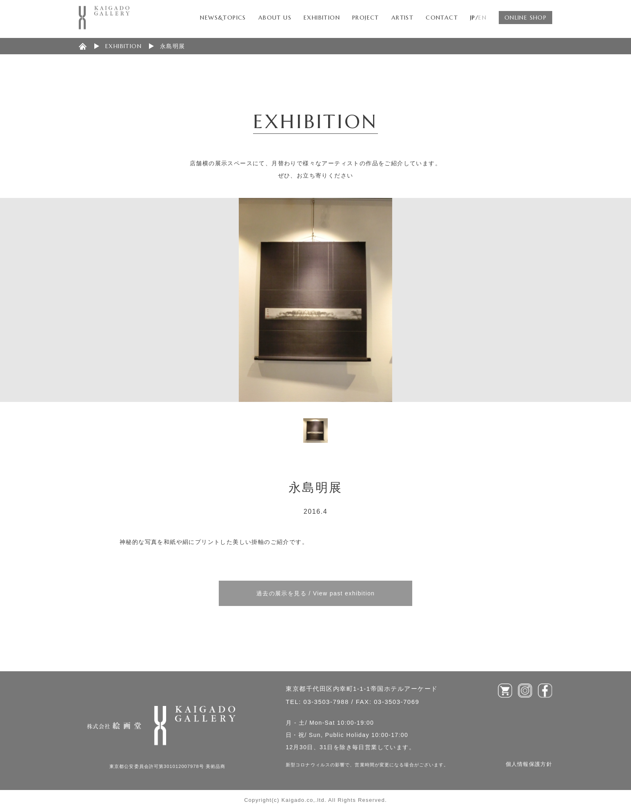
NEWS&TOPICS (223, 17)
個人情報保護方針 (529, 764)
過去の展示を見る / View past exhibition (315, 593)
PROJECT (365, 17)
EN (482, 17)
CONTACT (442, 17)
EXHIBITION (322, 17)
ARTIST (402, 17)
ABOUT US (274, 17)
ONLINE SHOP (525, 17)
